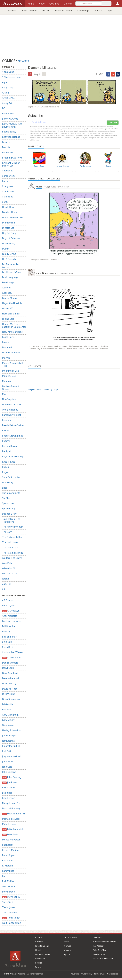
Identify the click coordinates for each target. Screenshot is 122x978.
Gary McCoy (8, 719)
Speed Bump (8, 508)
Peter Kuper (8, 855)
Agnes (5, 82)
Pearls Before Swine (13, 425)
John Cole (7, 766)
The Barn (7, 531)
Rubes (5, 466)
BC (3, 108)
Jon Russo (9, 782)
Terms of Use (99, 974)
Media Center (99, 954)
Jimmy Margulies (11, 745)
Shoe (4, 487)
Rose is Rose (8, 461)
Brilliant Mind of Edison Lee (11, 164)
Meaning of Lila (10, 370)
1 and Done (8, 71)
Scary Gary (7, 482)
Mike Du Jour (9, 375)
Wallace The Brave (12, 557)
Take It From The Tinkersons (11, 520)
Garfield (6, 287)
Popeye (6, 440)
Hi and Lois (8, 318)
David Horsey (9, 683)
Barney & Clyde (10, 118)
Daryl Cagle (8, 667)
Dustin (5, 248)
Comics (67, 946)
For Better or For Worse (11, 266)
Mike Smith (10, 834)
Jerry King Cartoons (12, 331)
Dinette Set (8, 227)
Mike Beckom (9, 824)
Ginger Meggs (9, 298)
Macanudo (7, 347)
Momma (6, 381)
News (66, 941)
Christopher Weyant (12, 652)
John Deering (11, 777)
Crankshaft (8, 191)
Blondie (6, 147)
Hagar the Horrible (12, 303)
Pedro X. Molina (10, 850)
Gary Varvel (8, 725)
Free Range (8, 282)
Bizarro (6, 142)
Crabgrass (7, 186)
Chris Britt (7, 647)
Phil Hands (8, 860)
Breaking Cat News (12, 157)
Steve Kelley (11, 897)
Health (45, 10)
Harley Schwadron (11, 730)
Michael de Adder (11, 818)
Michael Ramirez (13, 813)
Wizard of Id (8, 568)
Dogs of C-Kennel (11, 238)
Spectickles (8, 503)
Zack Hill (6, 583)
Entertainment (29, 10)
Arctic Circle (8, 97)
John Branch (8, 761)
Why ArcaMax (99, 950)
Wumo (5, 578)
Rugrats (6, 472)
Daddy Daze (8, 207)
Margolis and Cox (11, 803)
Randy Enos (8, 870)
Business (11, 10)
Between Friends (11, 136)
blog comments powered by (43, 389)
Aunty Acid (7, 103)
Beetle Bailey (9, 131)
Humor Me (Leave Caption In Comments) (14, 325)
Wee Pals (7, 563)
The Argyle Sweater (12, 526)
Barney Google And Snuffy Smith (12, 125)
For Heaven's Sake (11, 272)
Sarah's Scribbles (11, 477)
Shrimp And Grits (11, 492)
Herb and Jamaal (11, 313)
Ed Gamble (7, 704)
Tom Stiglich (11, 917)
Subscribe (112, 122)
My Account (98, 946)
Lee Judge (7, 792)
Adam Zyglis (8, 605)
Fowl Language (10, 277)
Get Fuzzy (7, 292)
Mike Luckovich (12, 829)
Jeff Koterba (8, 740)
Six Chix (6, 498)
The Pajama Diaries (12, 552)
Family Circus (9, 253)
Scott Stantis (8, 886)
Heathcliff (7, 308)
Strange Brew (9, 513)
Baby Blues (8, 113)
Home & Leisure (63, 10)
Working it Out (10, 573)
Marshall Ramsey (11, 808)
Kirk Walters (8, 787)
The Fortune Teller (12, 537)
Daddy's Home (9, 212)
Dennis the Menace (12, 217)
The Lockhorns (10, 542)
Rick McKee (8, 881)
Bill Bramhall (9, 626)
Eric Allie (6, 709)
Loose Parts (8, 337)
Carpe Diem (8, 175)
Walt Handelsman (11, 922)
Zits (4, 589)
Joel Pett (6, 751)
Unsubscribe (112, 974)
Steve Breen (8, 891)
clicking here (34, 140)
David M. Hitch (9, 688)
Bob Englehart (9, 636)
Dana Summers (10, 662)
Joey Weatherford (11, 756)
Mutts (5, 394)
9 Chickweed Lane (11, 77)
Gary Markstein (10, 714)
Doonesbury (8, 243)
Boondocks (7, 152)
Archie (5, 92)
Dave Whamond (10, 678)
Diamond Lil (8, 222)
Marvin (6, 357)
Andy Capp (7, 87)
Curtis (5, 201)
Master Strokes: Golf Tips (13, 364)
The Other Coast (11, 547)
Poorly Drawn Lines (12, 435)
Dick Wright (8, 693)
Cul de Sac (7, 196)
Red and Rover (9, 446)
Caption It (7, 170)
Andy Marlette (9, 615)
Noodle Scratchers (11, 404)
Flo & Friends (9, 259)
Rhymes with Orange (13, 456)
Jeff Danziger (9, 735)
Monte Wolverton (11, 839)
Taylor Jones (8, 907)
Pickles (6, 430)
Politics (98, 10)
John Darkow (9, 772)
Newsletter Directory (103, 958)
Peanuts (6, 420)
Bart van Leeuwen (11, 621)
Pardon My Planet (11, 414)
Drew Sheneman (11, 699)
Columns (68, 950)
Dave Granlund (10, 673)
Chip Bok (7, 641)
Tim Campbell (9, 912)
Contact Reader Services (104, 941)
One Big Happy (10, 409)
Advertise (75, 974)
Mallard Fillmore (11, 352)
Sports (111, 10)
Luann (5, 342)
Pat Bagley (7, 844)
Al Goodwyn (11, 610)
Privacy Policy (86, 974)
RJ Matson (7, 865)
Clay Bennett (11, 657)
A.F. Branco (7, 600)
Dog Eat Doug (9, 233)
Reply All (6, 451)
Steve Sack (7, 902)
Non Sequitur (9, 399)
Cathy (5, 181)
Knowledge (83, 10)
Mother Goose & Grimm (10, 388)
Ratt (4, 876)
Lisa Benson (8, 798)
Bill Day (6, 631)
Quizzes (67, 954)
